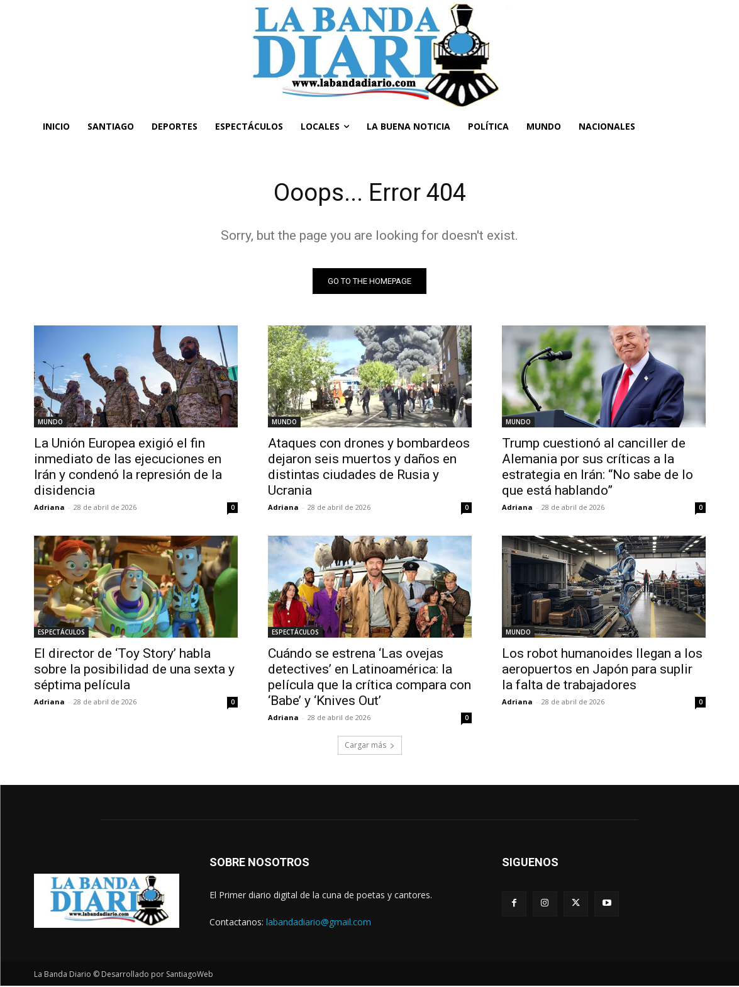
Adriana (49, 508)
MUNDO (50, 423)
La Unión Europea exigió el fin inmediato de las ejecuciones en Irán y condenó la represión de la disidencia (128, 468)
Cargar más (370, 746)
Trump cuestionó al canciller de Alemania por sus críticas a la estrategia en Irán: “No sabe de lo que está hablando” (597, 468)
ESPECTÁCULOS (61, 633)
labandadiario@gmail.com (318, 923)
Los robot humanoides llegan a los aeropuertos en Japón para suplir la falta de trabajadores (602, 670)
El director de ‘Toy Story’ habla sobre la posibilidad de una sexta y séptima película (134, 670)
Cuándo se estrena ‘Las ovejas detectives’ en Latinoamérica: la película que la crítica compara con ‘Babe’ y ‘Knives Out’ (369, 678)
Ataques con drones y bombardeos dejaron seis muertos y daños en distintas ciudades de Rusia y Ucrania (369, 468)
